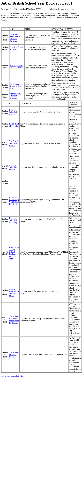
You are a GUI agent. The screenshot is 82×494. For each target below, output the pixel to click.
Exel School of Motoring (14, 125)
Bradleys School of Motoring (13, 220)
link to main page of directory (12, 376)
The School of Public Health (13, 354)
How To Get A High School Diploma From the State (14, 253)
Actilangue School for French (13, 167)
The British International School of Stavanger (15, 37)
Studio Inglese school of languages (15, 95)
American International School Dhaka (14, 292)
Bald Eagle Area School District (16, 67)
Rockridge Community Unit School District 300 (14, 200)
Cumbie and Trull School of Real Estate (16, 86)
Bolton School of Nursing (13, 112)
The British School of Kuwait (13, 143)
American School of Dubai (16, 48)
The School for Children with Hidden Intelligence (14, 319)
